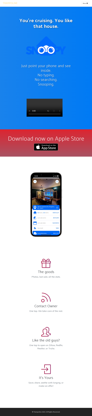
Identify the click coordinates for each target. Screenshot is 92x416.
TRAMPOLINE (10, 3)
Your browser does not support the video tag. (45, 108)
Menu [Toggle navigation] (85, 3)
